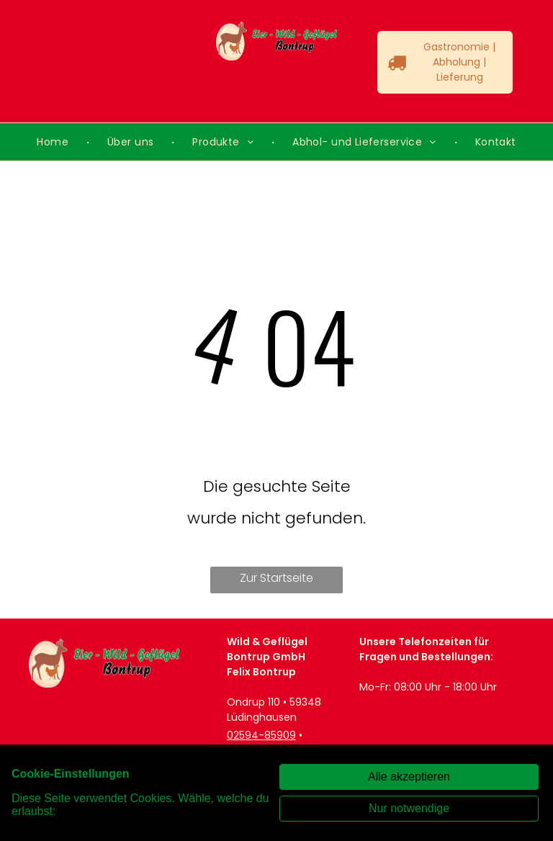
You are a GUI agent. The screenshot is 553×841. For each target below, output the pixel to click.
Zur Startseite (276, 578)
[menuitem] (54, 142)
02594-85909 (261, 735)
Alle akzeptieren (409, 776)
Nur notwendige (409, 808)
